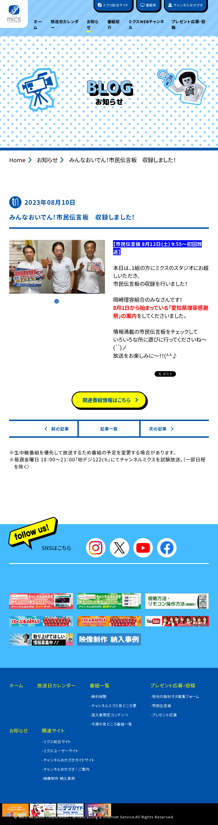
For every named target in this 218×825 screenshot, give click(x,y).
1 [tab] (57, 302)
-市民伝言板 (160, 705)
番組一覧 (100, 685)
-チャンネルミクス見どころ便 (113, 705)
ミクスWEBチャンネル (146, 24)
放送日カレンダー (65, 24)
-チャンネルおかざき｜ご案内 (66, 769)
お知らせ (93, 24)
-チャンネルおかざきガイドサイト (68, 760)
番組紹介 (113, 24)
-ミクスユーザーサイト (60, 750)
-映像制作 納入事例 (58, 778)
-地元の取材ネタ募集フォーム (174, 696)
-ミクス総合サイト (56, 741)
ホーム (38, 24)
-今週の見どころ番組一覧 (111, 724)
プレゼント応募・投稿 (188, 24)
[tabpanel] (57, 267)
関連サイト (53, 730)
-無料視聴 (98, 696)
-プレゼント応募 (163, 714)
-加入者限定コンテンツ (109, 714)
